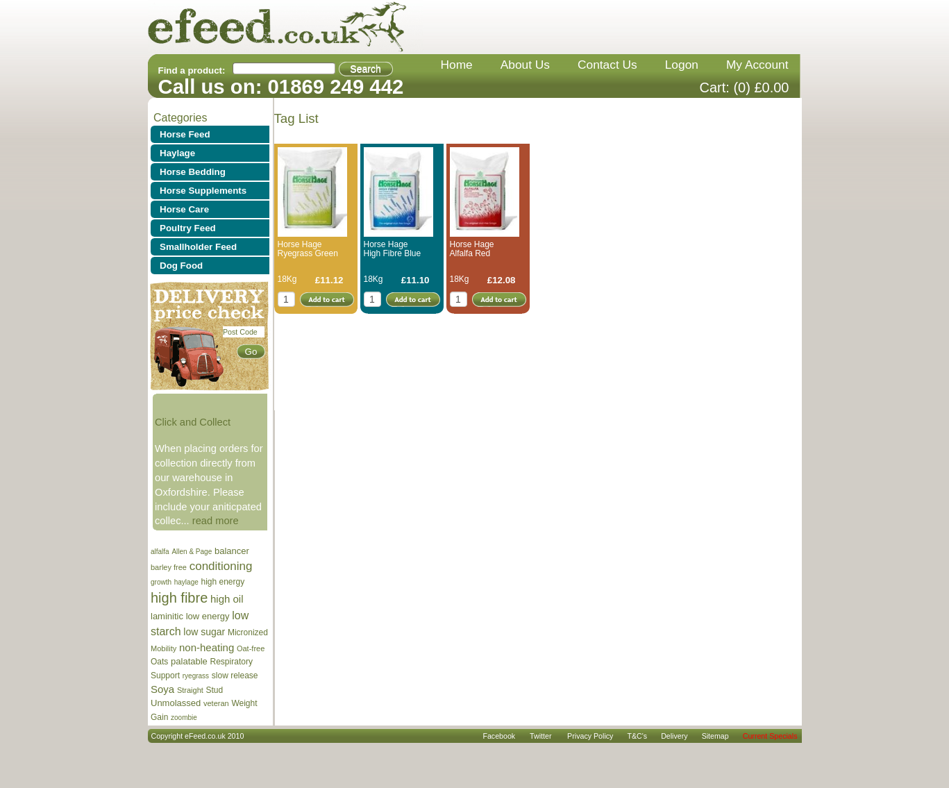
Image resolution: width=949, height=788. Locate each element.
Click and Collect (192, 422)
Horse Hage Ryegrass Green (308, 249)
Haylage (177, 153)
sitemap (715, 736)
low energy (208, 616)
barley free (169, 567)
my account (757, 65)
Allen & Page (191, 551)
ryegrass (196, 676)
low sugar (204, 631)
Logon (681, 65)
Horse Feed (185, 134)
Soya (162, 689)
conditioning (221, 566)
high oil (227, 599)
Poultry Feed (188, 228)
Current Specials (770, 736)
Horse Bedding (193, 172)
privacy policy (590, 736)
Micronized (248, 632)
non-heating (206, 647)
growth (161, 582)
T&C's (637, 736)
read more (215, 520)
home (457, 65)
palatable (189, 661)
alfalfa (160, 551)
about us (525, 65)
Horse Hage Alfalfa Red (472, 249)
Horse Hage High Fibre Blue (392, 249)
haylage (186, 582)
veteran (216, 703)
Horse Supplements (203, 190)
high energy (222, 582)
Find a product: (192, 70)
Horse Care (184, 209)
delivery (674, 736)
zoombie (184, 717)
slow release (235, 675)
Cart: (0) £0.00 (744, 87)
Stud (215, 690)
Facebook (498, 736)
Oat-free (250, 648)
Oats (159, 662)
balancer (232, 551)
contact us (607, 65)
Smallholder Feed (198, 247)
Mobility (163, 648)
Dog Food (181, 265)
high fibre (179, 597)
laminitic (167, 616)
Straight (190, 690)
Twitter (540, 736)
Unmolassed (176, 703)
